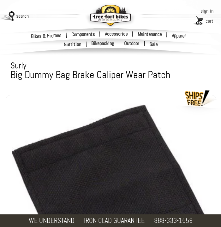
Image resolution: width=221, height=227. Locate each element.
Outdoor (131, 43)
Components (83, 34)
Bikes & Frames (46, 36)
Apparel (179, 35)
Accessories (116, 34)
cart (209, 21)
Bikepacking (102, 43)
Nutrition (72, 44)
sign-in (206, 11)
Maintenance (150, 34)
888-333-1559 (173, 220)
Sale (153, 44)
